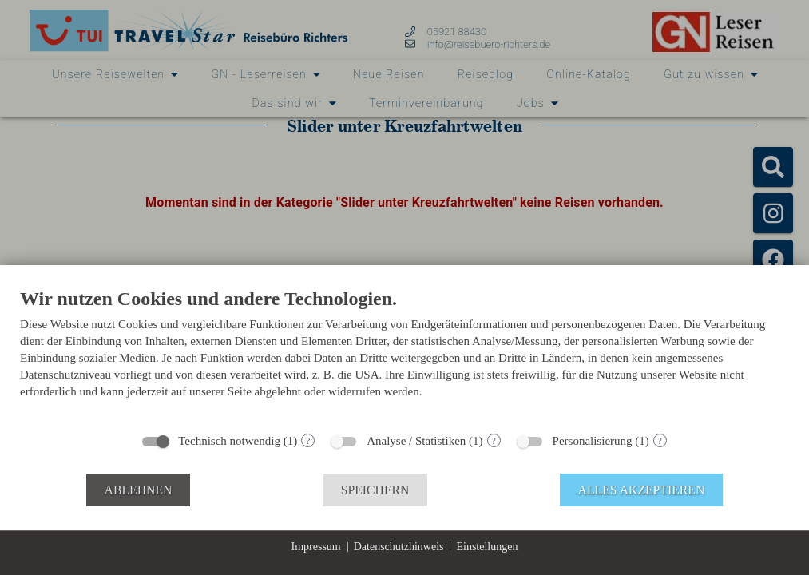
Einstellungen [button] (487, 547)
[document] (404, 355)
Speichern (375, 490)
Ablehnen (139, 490)
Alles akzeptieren (641, 490)
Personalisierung (593, 440)
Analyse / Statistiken (416, 440)
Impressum (316, 547)
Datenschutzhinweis (399, 547)
